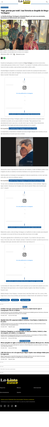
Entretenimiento (4, 7)
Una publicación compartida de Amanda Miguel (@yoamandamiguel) (24, 114)
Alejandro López (11, 326)
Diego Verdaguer (25, 300)
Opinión (19, 392)
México (25, 307)
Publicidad (11, 399)
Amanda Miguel (5, 300)
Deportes (25, 318)
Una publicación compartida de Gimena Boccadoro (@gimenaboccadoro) (24, 227)
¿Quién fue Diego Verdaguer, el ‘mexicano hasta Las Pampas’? (26, 180)
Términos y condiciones (28, 399)
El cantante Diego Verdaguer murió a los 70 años (23, 128)
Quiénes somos (4, 399)
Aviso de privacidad (18, 399)
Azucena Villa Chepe (12, 315)
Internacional (37, 387)
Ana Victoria (15, 300)
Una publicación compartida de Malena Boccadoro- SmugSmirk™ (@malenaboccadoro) (26, 281)
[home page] (24, 381)
